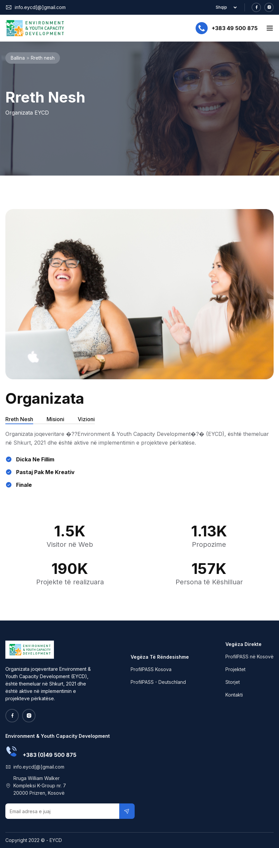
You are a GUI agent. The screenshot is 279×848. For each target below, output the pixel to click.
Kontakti (234, 695)
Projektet (235, 669)
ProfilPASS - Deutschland (158, 682)
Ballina (18, 58)
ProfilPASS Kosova (151, 669)
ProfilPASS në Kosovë (249, 656)
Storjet (232, 682)
